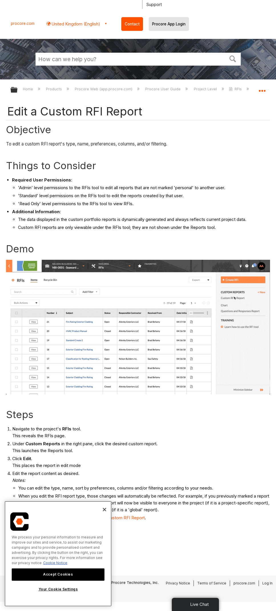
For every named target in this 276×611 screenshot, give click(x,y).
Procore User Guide (163, 89)
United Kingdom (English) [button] (75, 23)
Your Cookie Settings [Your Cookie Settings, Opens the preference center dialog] (58, 589)
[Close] (104, 509)
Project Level (206, 89)
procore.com (23, 23)
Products (54, 89)
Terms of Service (211, 583)
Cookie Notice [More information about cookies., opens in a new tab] (55, 563)
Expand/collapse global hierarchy (17, 90)
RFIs (236, 89)
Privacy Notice (178, 583)
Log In (267, 583)
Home (28, 89)
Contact (132, 24)
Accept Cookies (58, 574)
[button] (233, 58)
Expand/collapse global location (262, 88)
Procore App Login (169, 24)
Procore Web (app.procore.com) (104, 89)
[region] (58, 553)
